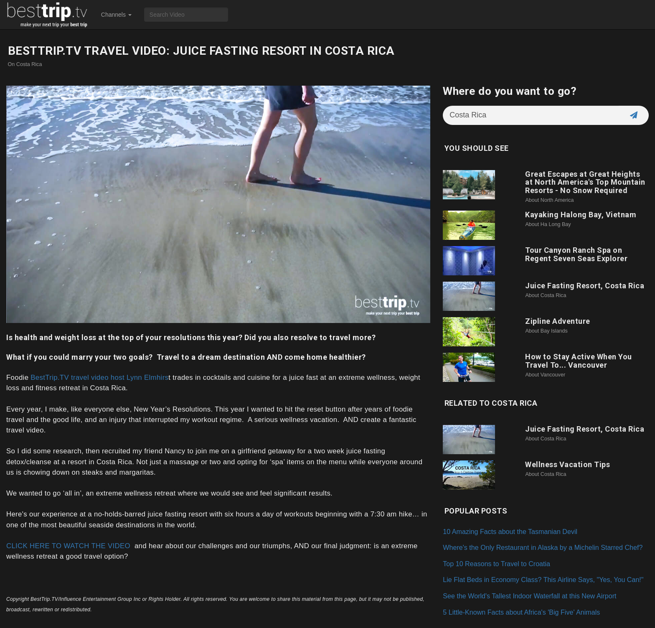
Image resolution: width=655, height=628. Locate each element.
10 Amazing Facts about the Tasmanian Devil (510, 531)
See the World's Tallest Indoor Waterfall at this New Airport (529, 596)
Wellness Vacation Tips (567, 464)
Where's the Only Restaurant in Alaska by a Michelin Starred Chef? (542, 547)
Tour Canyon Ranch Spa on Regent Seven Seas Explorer (576, 254)
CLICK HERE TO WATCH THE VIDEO (68, 546)
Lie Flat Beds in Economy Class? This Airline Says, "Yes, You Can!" (543, 579)
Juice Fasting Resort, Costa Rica (584, 285)
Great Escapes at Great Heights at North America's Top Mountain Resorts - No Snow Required (585, 182)
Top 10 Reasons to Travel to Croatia (496, 563)
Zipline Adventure (557, 321)
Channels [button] (116, 14)
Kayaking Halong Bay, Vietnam (580, 214)
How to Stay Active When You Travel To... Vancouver (578, 360)
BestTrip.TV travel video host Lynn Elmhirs (99, 377)
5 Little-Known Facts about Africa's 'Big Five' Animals (521, 612)
